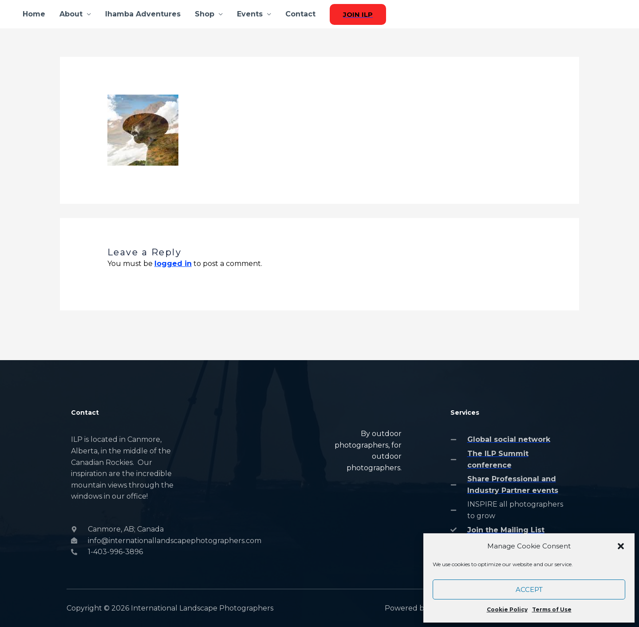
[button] (620, 546)
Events (250, 14)
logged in (173, 263)
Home (34, 14)
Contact (300, 14)
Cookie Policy (507, 609)
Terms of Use (552, 609)
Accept (529, 589)
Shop (204, 14)
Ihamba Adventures (143, 14)
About (71, 14)
